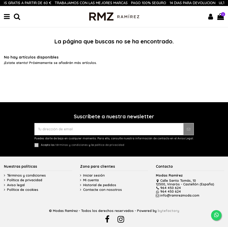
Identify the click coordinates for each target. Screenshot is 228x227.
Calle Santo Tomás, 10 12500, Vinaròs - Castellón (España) (185, 182)
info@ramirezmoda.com (177, 195)
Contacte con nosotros (102, 189)
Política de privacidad (24, 180)
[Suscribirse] (188, 129)
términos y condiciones (72, 144)
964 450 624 (168, 188)
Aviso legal (16, 185)
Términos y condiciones (26, 175)
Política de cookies (22, 189)
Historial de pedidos (99, 185)
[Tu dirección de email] (109, 129)
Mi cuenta (91, 180)
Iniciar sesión (94, 175)
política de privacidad (109, 144)
